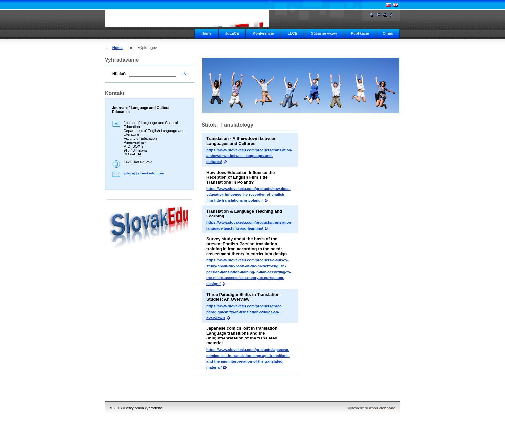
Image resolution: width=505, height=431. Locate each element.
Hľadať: (119, 74)
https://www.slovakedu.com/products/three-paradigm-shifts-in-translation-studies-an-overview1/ (244, 312)
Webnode (387, 408)
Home (206, 33)
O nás (388, 33)
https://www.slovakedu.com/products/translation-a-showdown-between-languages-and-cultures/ (249, 156)
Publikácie (360, 33)
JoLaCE (232, 33)
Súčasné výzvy (324, 33)
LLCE (292, 33)
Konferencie (263, 33)
